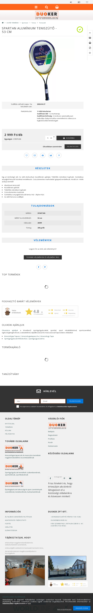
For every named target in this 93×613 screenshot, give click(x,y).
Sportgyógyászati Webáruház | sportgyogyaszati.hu (24, 339)
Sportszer (25, 23)
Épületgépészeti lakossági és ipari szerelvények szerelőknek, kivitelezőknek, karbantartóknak (23, 490)
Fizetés (8, 524)
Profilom (51, 439)
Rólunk (8, 430)
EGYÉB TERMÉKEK (13, 23)
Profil (79, 2)
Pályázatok (10, 434)
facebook (50, 478)
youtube (70, 478)
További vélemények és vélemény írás (42, 257)
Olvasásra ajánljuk (10, 330)
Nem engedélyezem (64, 609)
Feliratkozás (72, 146)
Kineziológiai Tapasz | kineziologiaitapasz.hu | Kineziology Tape (29, 336)
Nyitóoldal (10, 424)
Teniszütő (42, 23)
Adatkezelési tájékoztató (15, 520)
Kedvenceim (53, 446)
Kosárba (70, 138)
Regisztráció (52, 435)
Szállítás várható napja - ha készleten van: (21, 105)
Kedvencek (87, 2)
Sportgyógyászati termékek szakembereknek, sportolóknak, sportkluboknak (22, 473)
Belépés (71, 2)
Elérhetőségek (11, 530)
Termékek (9, 427)
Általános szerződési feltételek (18, 517)
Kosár (50, 442)
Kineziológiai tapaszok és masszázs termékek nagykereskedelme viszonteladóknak (23, 456)
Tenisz (33, 23)
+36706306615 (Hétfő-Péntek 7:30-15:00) (66, 517)
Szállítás (9, 527)
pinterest (64, 478)
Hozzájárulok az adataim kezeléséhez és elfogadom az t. (48, 406)
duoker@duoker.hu (59, 520)
